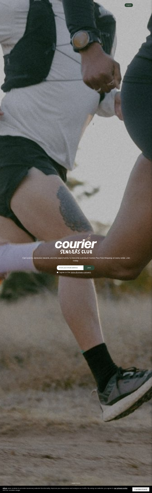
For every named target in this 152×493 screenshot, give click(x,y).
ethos (5, 488)
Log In (128, 5)
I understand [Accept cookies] (141, 489)
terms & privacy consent (81, 272)
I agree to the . (75, 272)
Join (89, 268)
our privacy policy (120, 488)
